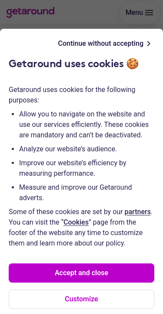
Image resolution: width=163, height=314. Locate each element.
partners (138, 212)
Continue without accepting (106, 43)
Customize (81, 299)
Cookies (76, 222)
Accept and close (81, 273)
